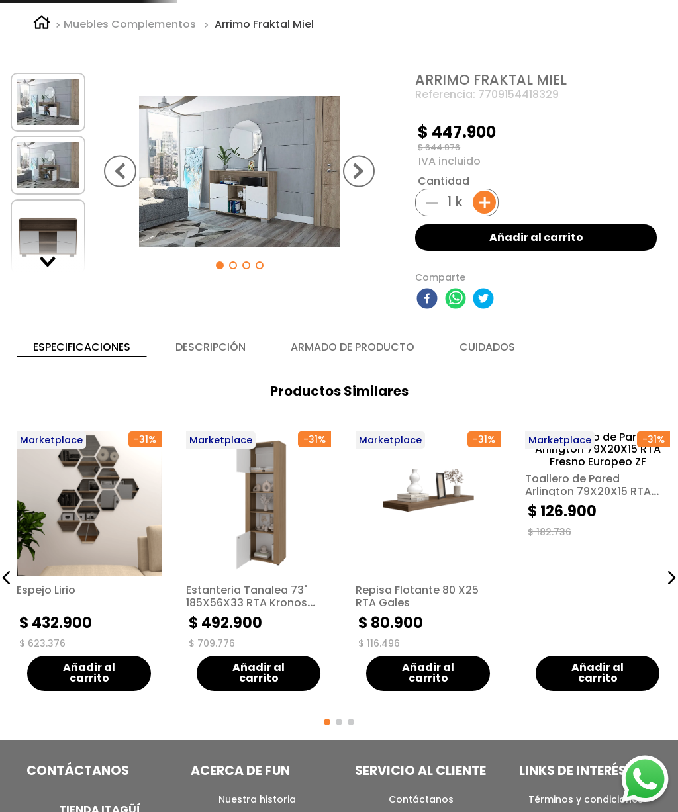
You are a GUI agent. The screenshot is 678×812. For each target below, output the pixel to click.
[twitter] (485, 406)
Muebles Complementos (130, 130)
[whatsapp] (457, 406)
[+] (484, 308)
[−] (432, 307)
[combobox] (442, 41)
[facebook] (429, 406)
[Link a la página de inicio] (41, 130)
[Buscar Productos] (536, 41)
